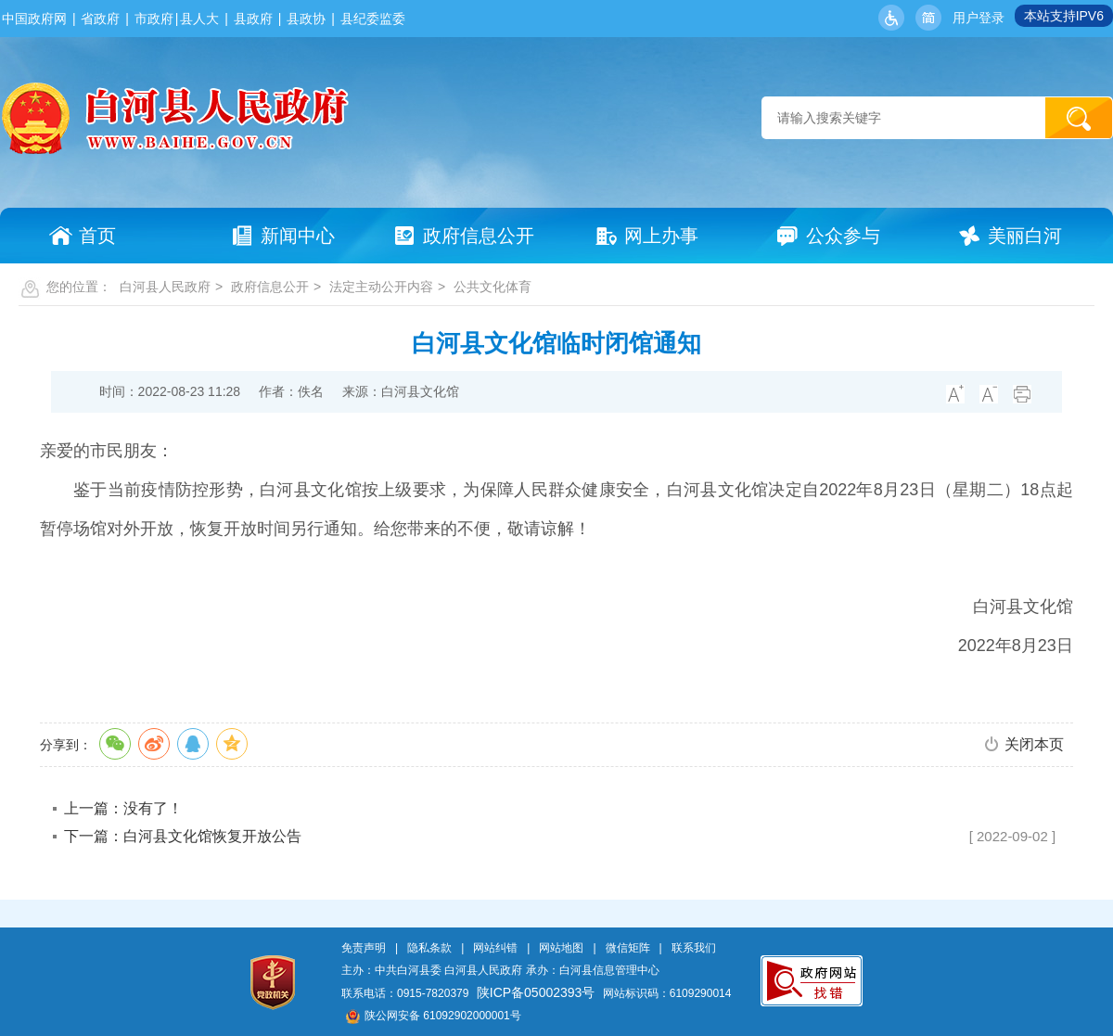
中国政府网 (34, 18)
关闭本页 (1034, 744)
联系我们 (694, 947)
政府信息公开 (270, 286)
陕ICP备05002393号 (536, 992)
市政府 (153, 18)
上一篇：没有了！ (123, 808)
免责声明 (363, 947)
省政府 (100, 18)
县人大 (199, 18)
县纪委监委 (372, 18)
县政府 (253, 18)
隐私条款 (429, 947)
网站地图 (561, 947)
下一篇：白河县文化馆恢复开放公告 (182, 836)
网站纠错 (495, 947)
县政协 (306, 18)
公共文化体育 (492, 286)
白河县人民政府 (165, 286)
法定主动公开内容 (381, 286)
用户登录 (978, 17)
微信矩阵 (628, 947)
